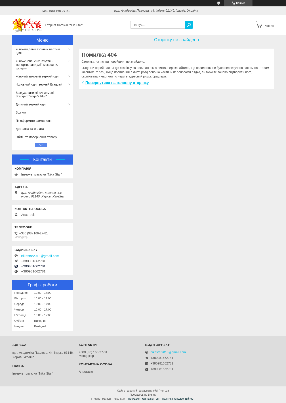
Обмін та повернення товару (36, 137)
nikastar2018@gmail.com (40, 256)
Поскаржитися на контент (144, 398)
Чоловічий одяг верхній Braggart (39, 84)
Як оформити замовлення (34, 120)
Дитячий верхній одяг (31, 104)
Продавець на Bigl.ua (143, 394)
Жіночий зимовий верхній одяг (38, 76)
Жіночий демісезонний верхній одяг (38, 51)
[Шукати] (189, 25)
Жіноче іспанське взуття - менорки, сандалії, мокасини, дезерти (37, 64)
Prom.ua (164, 390)
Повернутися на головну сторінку (117, 83)
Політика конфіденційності (178, 398)
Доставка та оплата (30, 129)
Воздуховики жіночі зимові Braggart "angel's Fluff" (35, 94)
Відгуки (21, 112)
